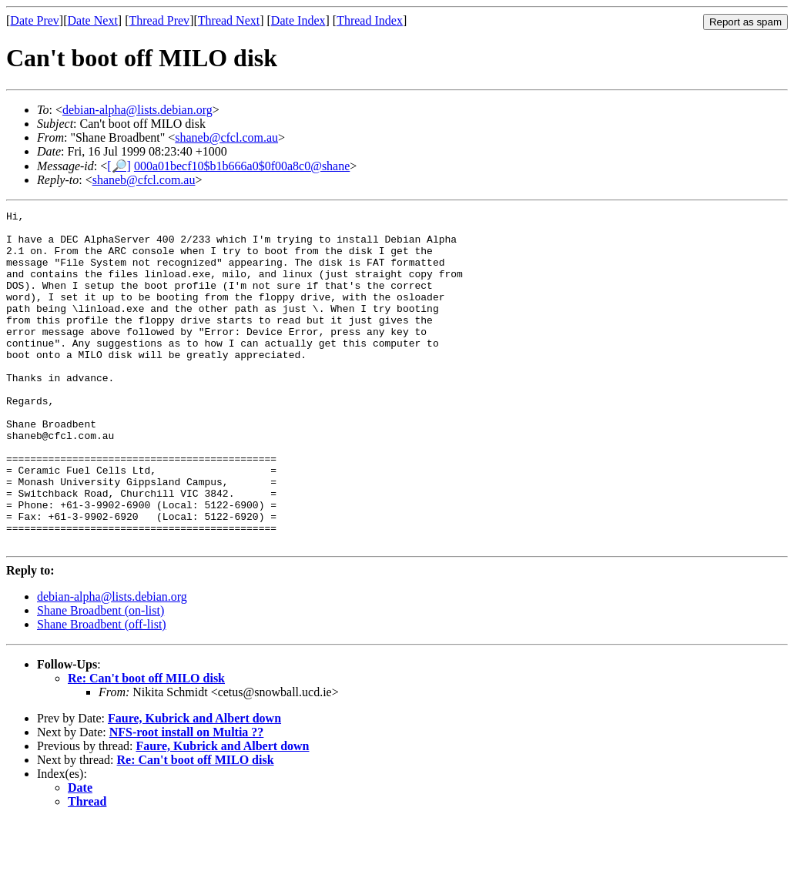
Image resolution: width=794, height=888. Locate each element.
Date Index (298, 20)
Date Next (93, 20)
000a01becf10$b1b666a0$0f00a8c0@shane (242, 166)
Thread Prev (159, 20)
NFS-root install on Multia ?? (186, 799)
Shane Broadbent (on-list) (100, 677)
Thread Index (370, 20)
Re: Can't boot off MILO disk (146, 745)
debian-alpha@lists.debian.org (137, 109)
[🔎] (119, 166)
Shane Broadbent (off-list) (101, 691)
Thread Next (229, 20)
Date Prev (34, 20)
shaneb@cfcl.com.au (226, 137)
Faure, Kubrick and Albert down (194, 785)
